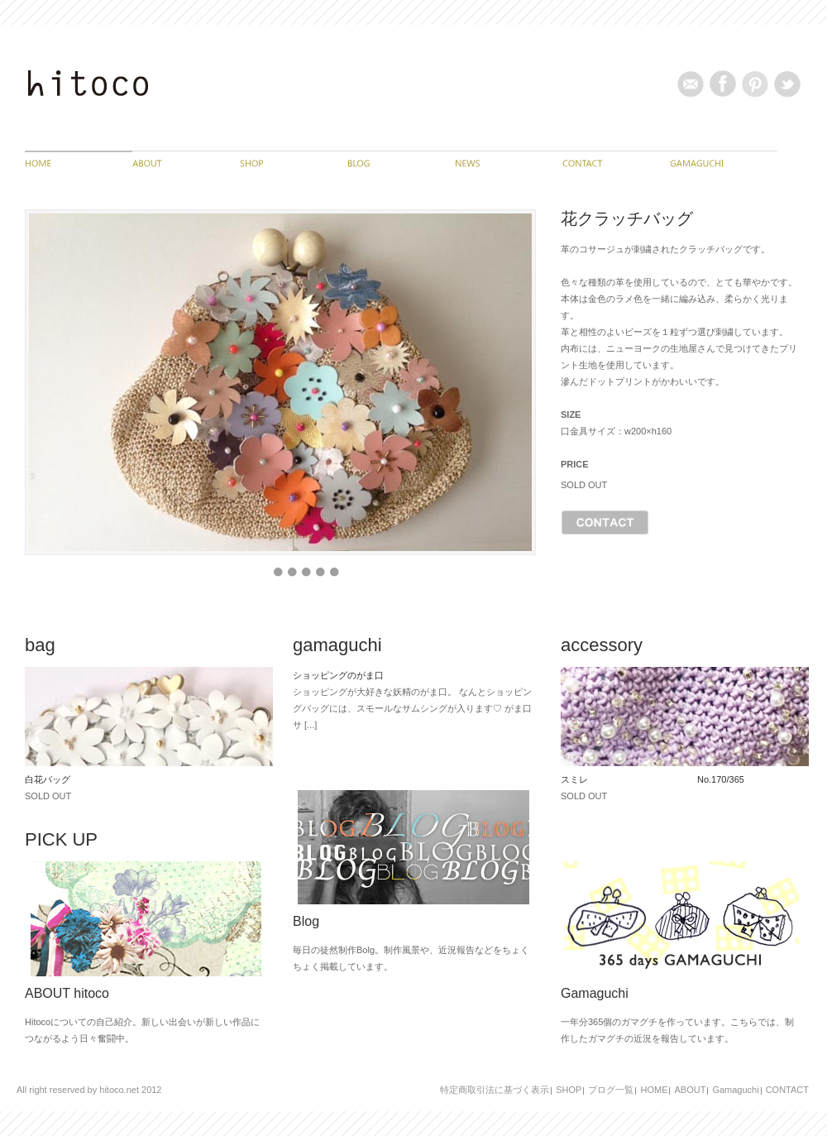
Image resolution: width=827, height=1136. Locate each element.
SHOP (568, 1090)
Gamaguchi (735, 1090)
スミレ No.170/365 (652, 779)
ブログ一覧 (610, 1090)
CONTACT (787, 1090)
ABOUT (689, 1090)
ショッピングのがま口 (338, 675)
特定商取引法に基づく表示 (494, 1090)
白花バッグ (47, 779)
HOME (653, 1090)
